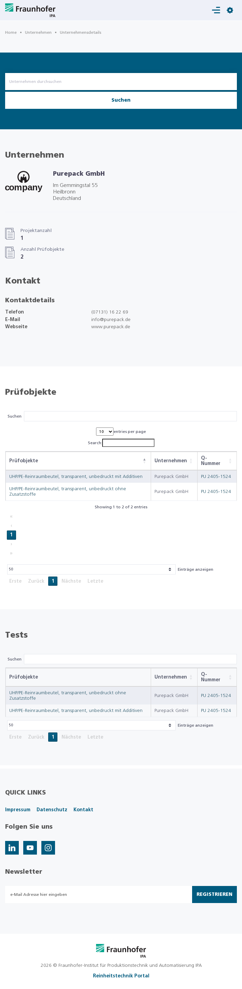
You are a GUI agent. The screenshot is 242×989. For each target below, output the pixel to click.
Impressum (17, 810)
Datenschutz (52, 810)
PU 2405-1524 (216, 476)
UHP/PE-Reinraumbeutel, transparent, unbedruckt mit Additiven (76, 476)
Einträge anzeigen (195, 569)
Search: (95, 443)
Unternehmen (38, 32)
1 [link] (11, 535)
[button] (145, 461)
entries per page (129, 432)
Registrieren (214, 894)
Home (11, 32)
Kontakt (83, 810)
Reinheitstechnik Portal (121, 976)
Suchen (121, 100)
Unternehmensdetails (80, 32)
